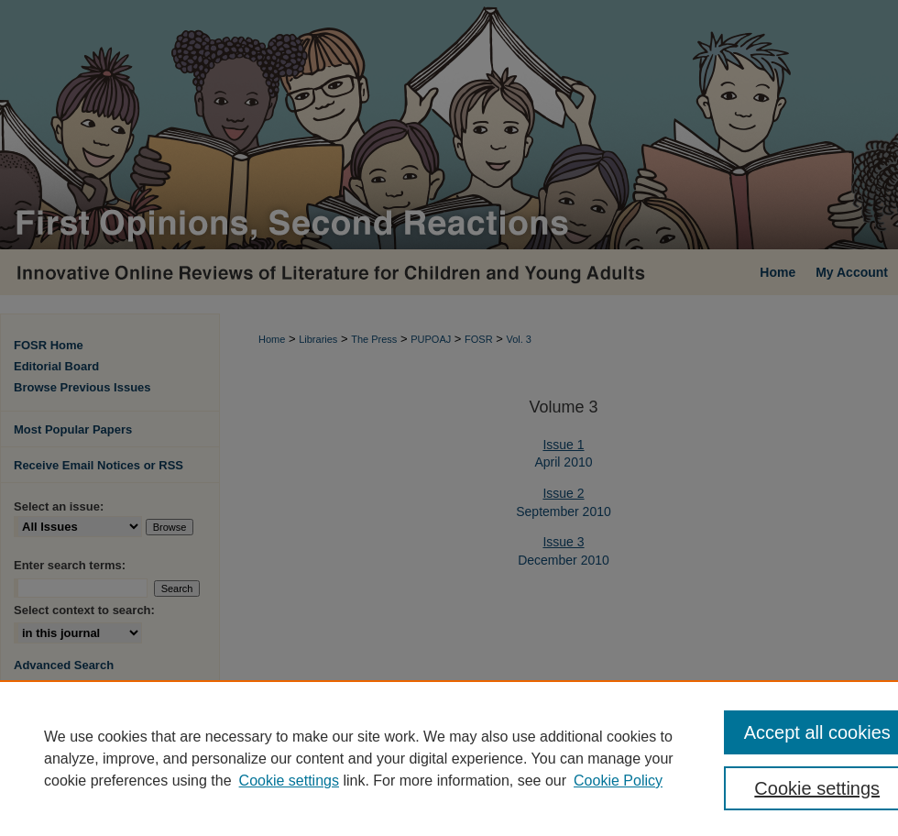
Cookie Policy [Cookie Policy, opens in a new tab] (618, 780)
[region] (449, 758)
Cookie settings (289, 780)
